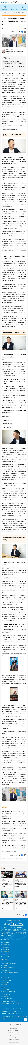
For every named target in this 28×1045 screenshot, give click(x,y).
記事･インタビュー (6, 978)
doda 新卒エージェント (11, 1016)
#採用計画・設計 (19, 858)
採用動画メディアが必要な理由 (11, 61)
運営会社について (13, 1035)
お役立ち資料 (5, 982)
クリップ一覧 (5, 989)
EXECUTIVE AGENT (6, 1014)
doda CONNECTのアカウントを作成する (12, 1003)
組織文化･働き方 (6, 947)
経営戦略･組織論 (6, 970)
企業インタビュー (6, 954)
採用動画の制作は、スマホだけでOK (12, 64)
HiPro (3, 1016)
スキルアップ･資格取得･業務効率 (10, 972)
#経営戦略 (4, 858)
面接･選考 (4, 965)
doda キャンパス (22, 1016)
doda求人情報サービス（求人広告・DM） (11, 1009)
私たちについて (6, 994)
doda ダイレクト (18, 1011)
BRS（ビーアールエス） (18, 1014)
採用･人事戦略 (5, 942)
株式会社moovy (10, 49)
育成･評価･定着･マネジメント (9, 967)
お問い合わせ (5, 996)
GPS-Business (5, 1018)
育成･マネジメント (6, 944)
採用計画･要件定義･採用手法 (9, 963)
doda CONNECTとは (7, 999)
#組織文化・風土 (10, 858)
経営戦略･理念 (5, 951)
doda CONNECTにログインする (9, 1001)
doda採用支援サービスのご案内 (13, 1032)
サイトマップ (13, 1037)
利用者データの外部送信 (14, 1039)
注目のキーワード (6, 987)
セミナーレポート (6, 956)
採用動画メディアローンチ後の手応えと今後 (13, 67)
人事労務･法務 (5, 949)
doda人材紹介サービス (7, 1011)
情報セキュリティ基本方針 (13, 1030)
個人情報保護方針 (13, 1028)
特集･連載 (4, 985)
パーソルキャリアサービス (8, 992)
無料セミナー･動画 (6, 980)
